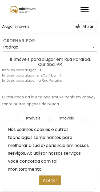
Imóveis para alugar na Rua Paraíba (32, 80)
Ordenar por (19, 41)
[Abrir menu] (84, 9)
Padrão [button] (10, 47)
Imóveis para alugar (19, 70)
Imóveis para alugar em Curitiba (29, 75)
